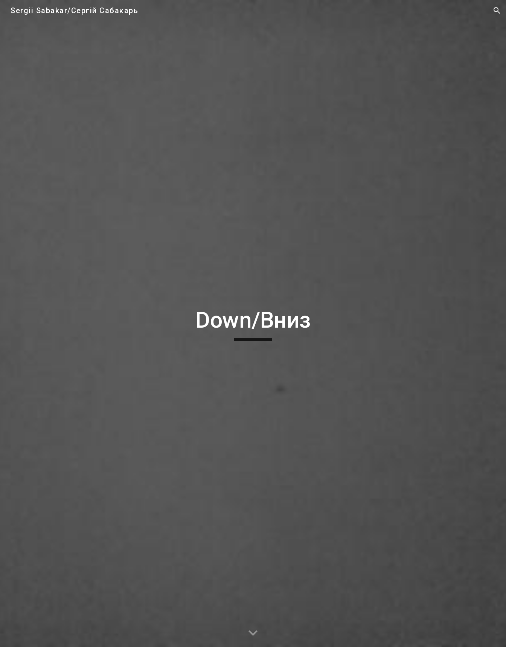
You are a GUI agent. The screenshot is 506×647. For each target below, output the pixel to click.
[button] (497, 11)
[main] (253, 323)
